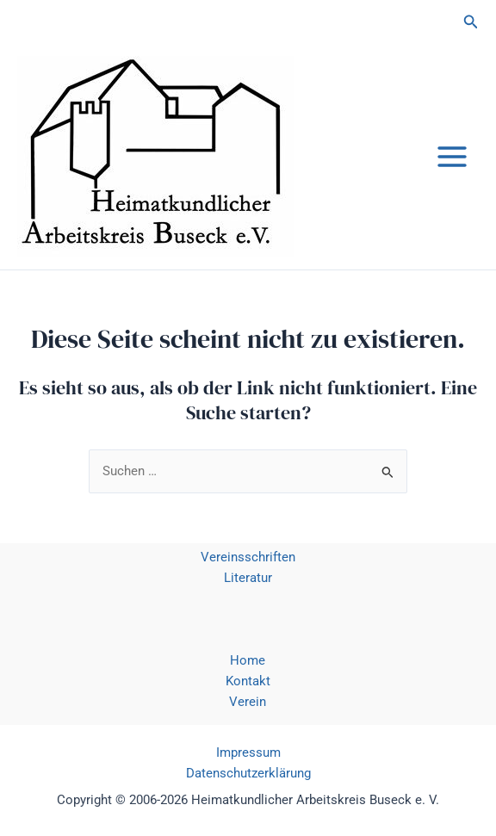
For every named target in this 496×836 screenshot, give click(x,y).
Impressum (248, 752)
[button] (471, 22)
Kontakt (248, 681)
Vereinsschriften (248, 557)
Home (247, 660)
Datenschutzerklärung (248, 773)
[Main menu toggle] (452, 156)
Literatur (248, 577)
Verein (247, 701)
